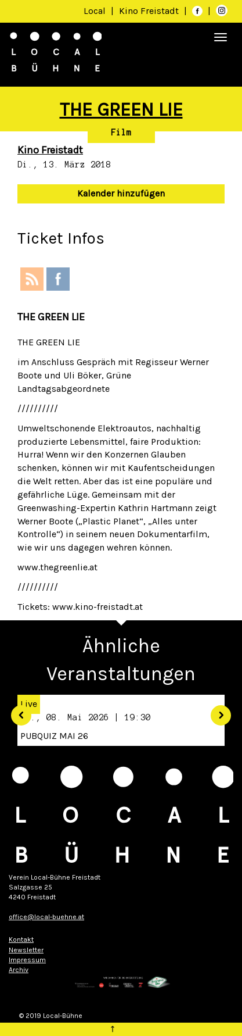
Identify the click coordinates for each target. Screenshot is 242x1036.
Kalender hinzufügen (121, 193)
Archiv (18, 970)
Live (28, 703)
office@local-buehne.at (46, 917)
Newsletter (26, 950)
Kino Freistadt (150, 10)
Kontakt (21, 939)
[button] (16, 711)
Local (95, 10)
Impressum (27, 960)
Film (121, 132)
